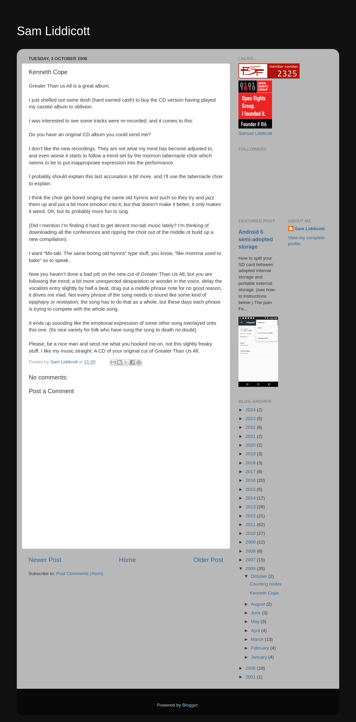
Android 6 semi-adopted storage (255, 239)
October (259, 576)
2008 (251, 551)
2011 (251, 524)
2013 (251, 506)
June (256, 612)
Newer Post (45, 559)
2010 (251, 533)
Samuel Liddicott (255, 133)
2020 (251, 445)
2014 (251, 498)
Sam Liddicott (53, 31)
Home (127, 559)
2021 (251, 436)
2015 (251, 489)
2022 (251, 427)
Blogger (190, 705)
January (259, 657)
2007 (251, 559)
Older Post (208, 559)
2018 (251, 462)
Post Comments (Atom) (79, 573)
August (258, 604)
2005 (251, 668)
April (256, 630)
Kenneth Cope (264, 593)
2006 (251, 568)
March (258, 639)
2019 (251, 453)
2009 (251, 542)
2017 (251, 471)
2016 (251, 480)
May (256, 621)
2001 (251, 676)
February (260, 648)
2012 (251, 515)
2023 (251, 418)
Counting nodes (266, 583)
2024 (251, 409)
